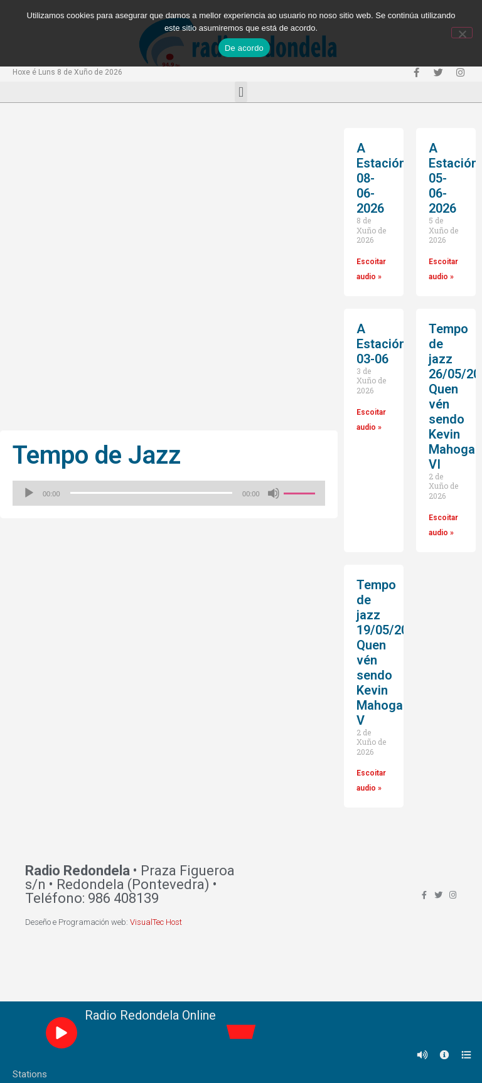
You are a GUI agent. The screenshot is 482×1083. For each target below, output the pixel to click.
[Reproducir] (29, 493)
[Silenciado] (273, 493)
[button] (241, 92)
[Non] (462, 32)
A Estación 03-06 (381, 343)
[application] (169, 493)
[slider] (151, 493)
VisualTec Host (156, 922)
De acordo (244, 48)
